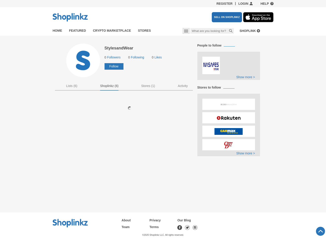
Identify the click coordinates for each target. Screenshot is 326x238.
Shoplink (247, 31)
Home (57, 30)
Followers (113, 57)
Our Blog (184, 220)
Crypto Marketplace (112, 30)
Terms (154, 227)
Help (264, 3)
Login (243, 3)
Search (231, 31)
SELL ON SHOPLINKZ (227, 17)
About (126, 220)
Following (136, 57)
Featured (77, 30)
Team (126, 227)
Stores (144, 30)
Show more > (245, 77)
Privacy (155, 220)
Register (225, 3)
